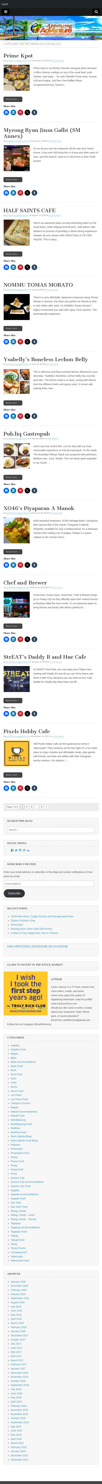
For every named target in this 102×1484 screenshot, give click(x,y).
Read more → (13, 99)
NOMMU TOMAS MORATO (38, 285)
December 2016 (19, 1372)
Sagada (15, 1190)
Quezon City (17, 1177)
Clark (14, 1082)
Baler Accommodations (23, 1062)
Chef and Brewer (25, 583)
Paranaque (17, 1148)
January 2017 (18, 1368)
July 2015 (16, 1426)
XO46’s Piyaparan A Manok (39, 508)
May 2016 (16, 1397)
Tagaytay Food (19, 1231)
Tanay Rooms (18, 1248)
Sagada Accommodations (25, 1194)
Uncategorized (19, 1252)
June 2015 (16, 1430)
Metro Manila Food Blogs (24, 1140)
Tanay (14, 1244)
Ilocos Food (17, 1091)
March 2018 (17, 1323)
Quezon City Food (21, 1186)
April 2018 (16, 1318)
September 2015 (20, 1422)
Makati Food (17, 1115)
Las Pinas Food (19, 1099)
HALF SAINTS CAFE (30, 210)
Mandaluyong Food (21, 1124)
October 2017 (18, 1339)
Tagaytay (16, 1223)
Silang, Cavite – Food (22, 1215)
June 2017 (16, 1348)
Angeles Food (18, 1049)
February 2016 (19, 1405)
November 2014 (19, 1459)
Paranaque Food (20, 1153)
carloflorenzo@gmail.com (17, 60)
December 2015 (19, 1410)
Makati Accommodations (24, 1111)
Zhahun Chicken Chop (23, 920)
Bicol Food (16, 1074)
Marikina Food (18, 1132)
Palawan (15, 1144)
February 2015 (19, 1447)
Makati (14, 1107)
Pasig (14, 1165)
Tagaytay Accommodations (25, 1227)
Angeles (15, 1045)
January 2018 (18, 1331)
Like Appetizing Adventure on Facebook (37, 946)
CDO (13, 1078)
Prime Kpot (18, 56)
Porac (14, 1173)
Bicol (13, 1070)
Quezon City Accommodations (27, 1181)
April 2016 (16, 1401)
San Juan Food (19, 1206)
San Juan (16, 1202)
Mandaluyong (18, 1119)
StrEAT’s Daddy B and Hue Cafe (45, 657)
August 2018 (18, 1302)
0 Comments (58, 60)
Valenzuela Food (20, 1260)
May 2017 (16, 1352)
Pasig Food (17, 1169)
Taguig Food (17, 1239)
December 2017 (19, 1335)
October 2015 (18, 1418)
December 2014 (19, 1455)
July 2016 (16, 1389)
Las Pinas (16, 1095)
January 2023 (18, 1294)
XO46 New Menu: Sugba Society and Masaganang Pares (42, 916)
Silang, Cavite (18, 1211)
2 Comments (55, 141)
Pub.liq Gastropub (27, 434)
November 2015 (19, 1414)
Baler (14, 1057)
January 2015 (18, 1451)
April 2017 (16, 1356)
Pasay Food (17, 1161)
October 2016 (18, 1381)
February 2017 (19, 1364)
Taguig (14, 1235)
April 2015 (16, 1439)
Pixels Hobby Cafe (27, 731)
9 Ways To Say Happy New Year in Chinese (34, 933)
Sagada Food (18, 1198)
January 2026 (18, 1281)
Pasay (14, 1157)
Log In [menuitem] (4, 4)
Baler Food (17, 1066)
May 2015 (16, 1434)
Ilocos (14, 1086)
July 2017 (16, 1343)
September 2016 (20, 1385)
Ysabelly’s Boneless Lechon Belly (46, 359)
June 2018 (16, 1310)
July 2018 (16, 1306)
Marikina (15, 1128)
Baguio (14, 1053)
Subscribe (14, 893)
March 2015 (17, 1443)
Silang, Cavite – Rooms (23, 1219)
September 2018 (20, 1298)
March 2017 (17, 1360)
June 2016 (16, 1393)
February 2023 (19, 1290)
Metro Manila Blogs (21, 1136)
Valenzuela (17, 1256)
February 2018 (19, 1327)
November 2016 (19, 1376)
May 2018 (16, 1314)
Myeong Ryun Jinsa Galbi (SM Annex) (42, 133)
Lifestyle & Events (20, 1103)
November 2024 (19, 1285)
